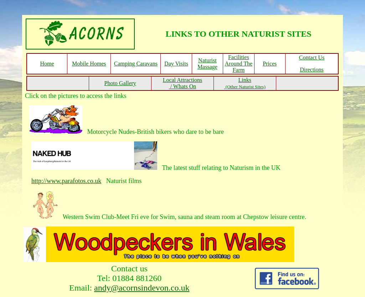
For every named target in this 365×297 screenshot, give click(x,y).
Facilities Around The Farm (238, 63)
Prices (270, 64)
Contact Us (312, 57)
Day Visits (176, 64)
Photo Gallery (120, 83)
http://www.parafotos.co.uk (66, 180)
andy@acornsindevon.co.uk (141, 287)
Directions (312, 70)
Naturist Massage (207, 63)
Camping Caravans (136, 64)
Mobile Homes (89, 64)
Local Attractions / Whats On (182, 83)
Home (47, 64)
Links (245, 83)
